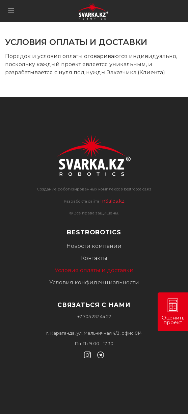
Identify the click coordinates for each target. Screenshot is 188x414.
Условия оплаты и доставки (94, 270)
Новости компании (94, 246)
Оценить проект (173, 312)
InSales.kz (112, 201)
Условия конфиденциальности (94, 282)
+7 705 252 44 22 (94, 316)
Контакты (94, 258)
